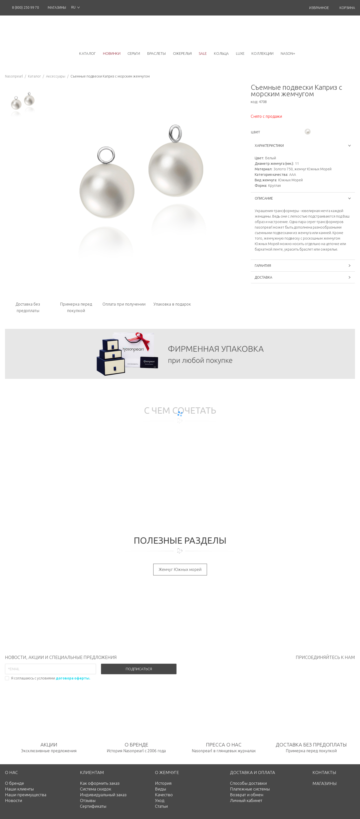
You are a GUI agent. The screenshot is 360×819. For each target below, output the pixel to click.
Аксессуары (55, 76)
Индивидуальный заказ (103, 794)
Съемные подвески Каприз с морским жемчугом (110, 76)
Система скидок (95, 788)
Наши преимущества (25, 794)
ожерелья (182, 53)
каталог (87, 53)
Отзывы (88, 800)
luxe (240, 53)
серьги (134, 53)
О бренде (14, 783)
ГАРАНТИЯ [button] (303, 266)
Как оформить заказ (100, 783)
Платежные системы (250, 788)
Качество (164, 794)
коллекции (263, 53)
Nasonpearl (14, 76)
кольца (221, 53)
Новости (13, 800)
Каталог (34, 76)
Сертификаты (93, 806)
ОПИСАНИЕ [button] (303, 198)
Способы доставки (248, 783)
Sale (203, 53)
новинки (111, 53)
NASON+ (288, 53)
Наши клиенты (19, 788)
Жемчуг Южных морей (180, 569)
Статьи (161, 806)
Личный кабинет (246, 800)
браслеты (156, 53)
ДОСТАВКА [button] (303, 277)
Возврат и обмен (246, 794)
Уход (159, 800)
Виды (160, 788)
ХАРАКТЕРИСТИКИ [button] (303, 146)
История (163, 783)
